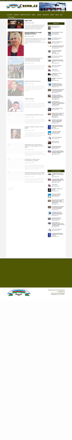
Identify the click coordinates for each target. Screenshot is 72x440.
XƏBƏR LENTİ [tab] (56, 23)
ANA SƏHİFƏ (9, 14)
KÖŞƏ (61, 14)
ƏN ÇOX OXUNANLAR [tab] (56, 171)
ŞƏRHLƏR (39, 14)
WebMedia (54, 294)
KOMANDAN (16, 14)
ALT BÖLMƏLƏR (11, 17)
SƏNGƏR (34, 14)
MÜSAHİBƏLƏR (46, 14)
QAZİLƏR (52, 14)
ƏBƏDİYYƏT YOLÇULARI (25, 14)
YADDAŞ (57, 14)
